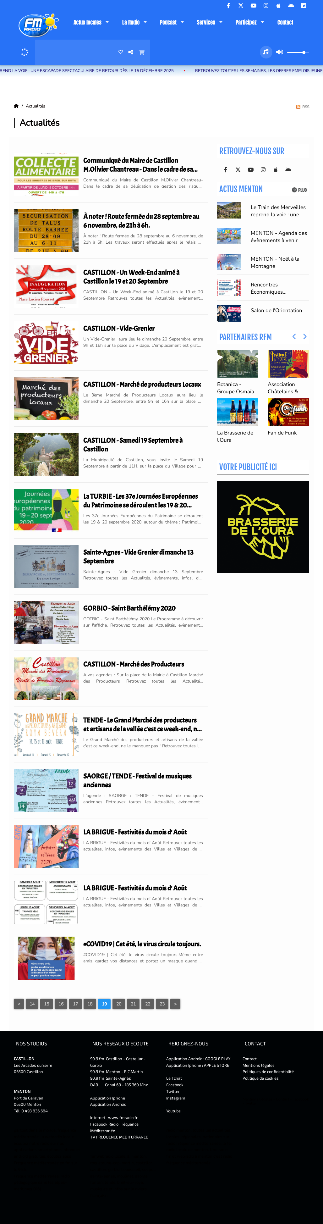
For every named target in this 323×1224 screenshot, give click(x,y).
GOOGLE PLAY (217, 1058)
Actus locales (87, 22)
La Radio (131, 22)
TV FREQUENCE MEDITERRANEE (119, 1136)
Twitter (173, 1091)
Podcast (168, 22)
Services (206, 22)
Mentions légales (259, 1065)
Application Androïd (108, 1104)
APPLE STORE (216, 1065)
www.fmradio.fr (123, 1117)
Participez (246, 22)
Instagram (175, 1097)
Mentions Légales (257, 1099)
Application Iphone (108, 1097)
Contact (285, 22)
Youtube (173, 1110)
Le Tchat (174, 1078)
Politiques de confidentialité (268, 1071)
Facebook (174, 1084)
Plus (299, 190)
